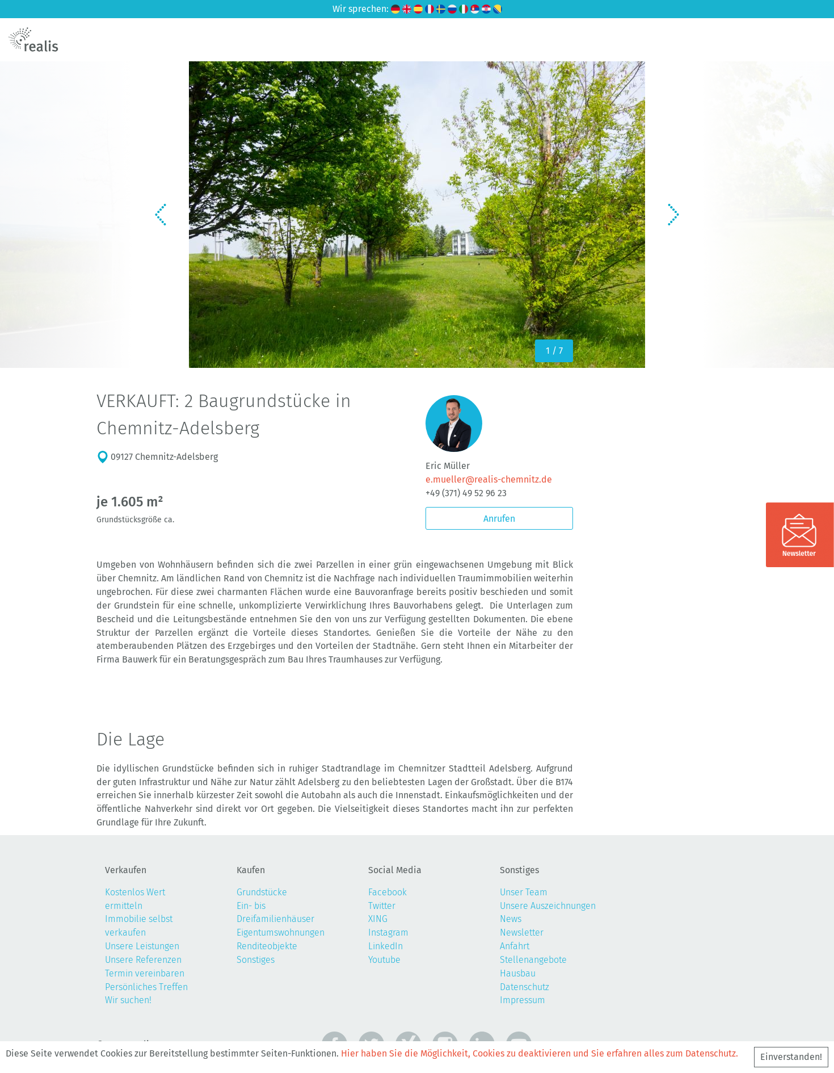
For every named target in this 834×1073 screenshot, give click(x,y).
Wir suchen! (128, 1000)
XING (377, 918)
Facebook (387, 892)
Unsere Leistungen (142, 946)
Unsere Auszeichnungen (548, 905)
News (510, 918)
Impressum (522, 1000)
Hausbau (518, 973)
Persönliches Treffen (146, 987)
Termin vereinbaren (144, 973)
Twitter (381, 905)
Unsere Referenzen (143, 959)
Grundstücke (262, 892)
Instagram (388, 932)
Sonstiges (256, 959)
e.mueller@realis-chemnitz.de (489, 479)
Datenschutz (524, 987)
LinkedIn (385, 946)
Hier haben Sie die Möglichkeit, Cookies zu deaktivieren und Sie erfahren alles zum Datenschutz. (539, 1053)
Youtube (384, 959)
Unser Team (523, 892)
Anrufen (499, 518)
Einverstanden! (791, 1056)
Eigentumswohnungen (281, 932)
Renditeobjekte (267, 946)
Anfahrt (514, 946)
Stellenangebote (533, 959)
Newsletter (522, 932)
